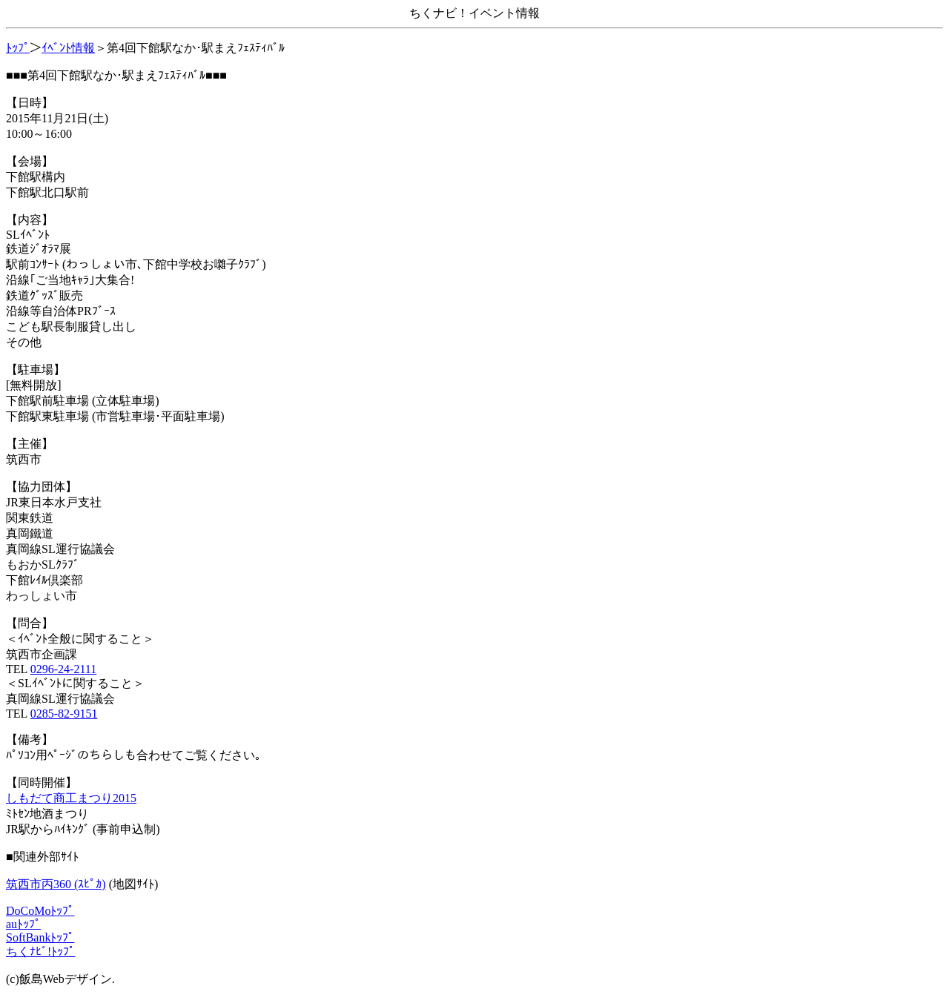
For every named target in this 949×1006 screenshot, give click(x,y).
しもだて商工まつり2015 (71, 798)
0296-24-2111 (63, 669)
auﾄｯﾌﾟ (23, 924)
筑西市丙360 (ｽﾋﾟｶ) (56, 884)
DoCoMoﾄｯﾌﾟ (40, 910)
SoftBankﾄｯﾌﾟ (40, 937)
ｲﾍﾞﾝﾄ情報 (68, 48)
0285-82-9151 (64, 713)
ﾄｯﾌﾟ (18, 48)
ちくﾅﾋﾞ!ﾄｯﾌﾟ (40, 951)
